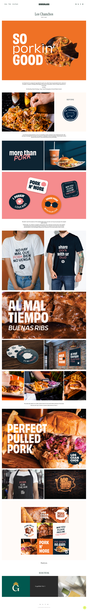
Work (10, 4)
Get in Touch (15, 4)
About (5, 4)
